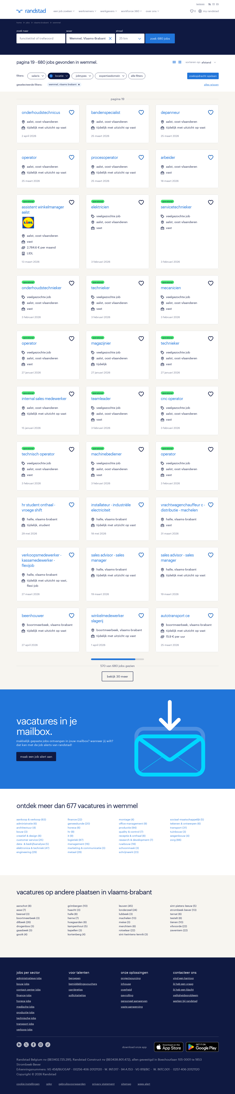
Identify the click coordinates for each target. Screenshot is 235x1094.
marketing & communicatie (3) (86, 847)
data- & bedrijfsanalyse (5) (32, 843)
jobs (28, 22)
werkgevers (108, 11)
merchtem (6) (127, 926)
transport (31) (178, 827)
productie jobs (25, 1012)
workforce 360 (131, 11)
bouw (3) (21, 831)
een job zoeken (64, 11)
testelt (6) (176, 917)
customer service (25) (29, 839)
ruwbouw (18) (127, 843)
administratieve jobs (29, 978)
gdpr (49, 1083)
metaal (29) (75, 851)
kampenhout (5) (77, 926)
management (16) (78, 843)
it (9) (70, 835)
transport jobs (25, 1023)
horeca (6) (74, 827)
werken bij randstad (185, 1000)
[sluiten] (110, 38)
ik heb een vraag (183, 983)
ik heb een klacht (183, 989)
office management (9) (133, 823)
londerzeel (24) (128, 909)
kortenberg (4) (76, 934)
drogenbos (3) (25, 926)
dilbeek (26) (23, 922)
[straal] (130, 38)
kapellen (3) (75, 930)
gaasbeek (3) (24, 930)
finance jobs (23, 995)
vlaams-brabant (41, 22)
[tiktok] (47, 1047)
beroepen (75, 978)
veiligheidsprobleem (185, 995)
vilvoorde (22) (178, 926)
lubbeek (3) (126, 913)
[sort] (208, 60)
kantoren (200, 4)
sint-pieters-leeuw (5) (183, 905)
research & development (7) (136, 839)
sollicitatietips (77, 995)
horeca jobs (23, 1000)
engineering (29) (26, 851)
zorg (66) (175, 839)
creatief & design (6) (28, 835)
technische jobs (26, 1018)
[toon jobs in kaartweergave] (180, 62)
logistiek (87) (75, 839)
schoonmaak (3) (129, 847)
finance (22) (75, 819)
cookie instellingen (28, 1083)
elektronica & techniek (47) (32, 847)
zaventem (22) (179, 930)
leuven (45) (126, 905)
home (19, 22)
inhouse (126, 983)
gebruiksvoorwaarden (72, 1083)
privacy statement (103, 1083)
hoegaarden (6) (77, 922)
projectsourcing (131, 978)
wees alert (144, 1083)
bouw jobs (22, 983)
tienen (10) (176, 922)
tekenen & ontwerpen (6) (185, 823)
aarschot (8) (23, 905)
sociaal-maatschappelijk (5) (187, 819)
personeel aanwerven (134, 1000)
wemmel (57, 22)
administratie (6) (26, 823)
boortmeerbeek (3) (27, 917)
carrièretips (76, 989)
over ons (152, 11)
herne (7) (73, 917)
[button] (79, 84)
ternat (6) (176, 913)
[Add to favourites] (72, 112)
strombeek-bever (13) (183, 909)
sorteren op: (193, 62)
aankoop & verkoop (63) (31, 819)
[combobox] (40, 38)
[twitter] (26, 1047)
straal (119, 30)
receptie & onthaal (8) (132, 835)
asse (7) (21, 909)
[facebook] (33, 1047)
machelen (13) (127, 917)
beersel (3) (22, 913)
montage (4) (126, 819)
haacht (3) (74, 909)
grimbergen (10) (77, 905)
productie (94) (127, 827)
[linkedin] (19, 1047)
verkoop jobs (24, 1029)
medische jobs (25, 1006)
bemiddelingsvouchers (83, 983)
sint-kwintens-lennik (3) (133, 934)
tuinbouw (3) (178, 831)
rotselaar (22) (127, 930)
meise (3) (124, 922)
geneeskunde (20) (79, 823)
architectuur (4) (26, 827)
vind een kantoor (183, 978)
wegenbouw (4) (179, 835)
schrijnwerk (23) (128, 851)
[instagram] (40, 1047)
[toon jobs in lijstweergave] (174, 62)
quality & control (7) (131, 831)
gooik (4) (21, 934)
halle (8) (72, 913)
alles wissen (211, 84)
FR (213, 4)
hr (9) (71, 831)
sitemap (126, 1083)
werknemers (87, 11)
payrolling (127, 995)
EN (217, 4)
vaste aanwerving (132, 1006)
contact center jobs (28, 989)
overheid (126, 989)
